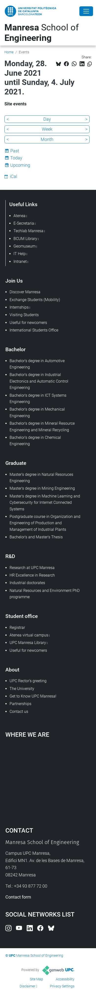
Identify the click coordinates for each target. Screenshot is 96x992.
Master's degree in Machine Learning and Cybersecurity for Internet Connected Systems (45, 502)
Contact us (19, 711)
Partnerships (20, 703)
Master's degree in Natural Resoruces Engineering (41, 477)
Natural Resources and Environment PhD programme (45, 593)
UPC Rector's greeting (28, 681)
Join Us (14, 281)
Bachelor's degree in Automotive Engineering (37, 363)
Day (47, 119)
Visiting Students (24, 314)
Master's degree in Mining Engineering (42, 488)
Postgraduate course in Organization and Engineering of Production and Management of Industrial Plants (45, 523)
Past (14, 150)
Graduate (15, 463)
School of (41, 32)
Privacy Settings (62, 986)
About (12, 670)
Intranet (20, 261)
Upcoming (20, 165)
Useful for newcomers (28, 322)
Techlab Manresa (28, 231)
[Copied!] (89, 64)
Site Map (36, 979)
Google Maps (48, 780)
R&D (10, 556)
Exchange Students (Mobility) (35, 299)
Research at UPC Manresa (32, 567)
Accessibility (65, 979)
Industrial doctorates (27, 582)
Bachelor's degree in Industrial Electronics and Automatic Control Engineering (39, 381)
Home (8, 52)
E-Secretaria (23, 223)
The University (22, 688)
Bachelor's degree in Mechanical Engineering (37, 412)
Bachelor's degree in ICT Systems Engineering (38, 398)
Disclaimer (27, 986)
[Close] (86, 11)
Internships (19, 307)
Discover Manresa (25, 292)
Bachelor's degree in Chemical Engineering (35, 440)
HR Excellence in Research (32, 575)
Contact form (18, 897)
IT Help (19, 253)
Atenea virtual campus (29, 635)
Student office (21, 616)
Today (16, 157)
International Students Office (34, 330)
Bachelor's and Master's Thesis (36, 537)
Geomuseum (24, 246)
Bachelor (15, 349)
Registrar (17, 627)
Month (47, 139)
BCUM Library (25, 238)
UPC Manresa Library (28, 642)
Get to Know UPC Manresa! (33, 696)
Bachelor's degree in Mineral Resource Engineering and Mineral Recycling (42, 426)
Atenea (19, 215)
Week (47, 129)
